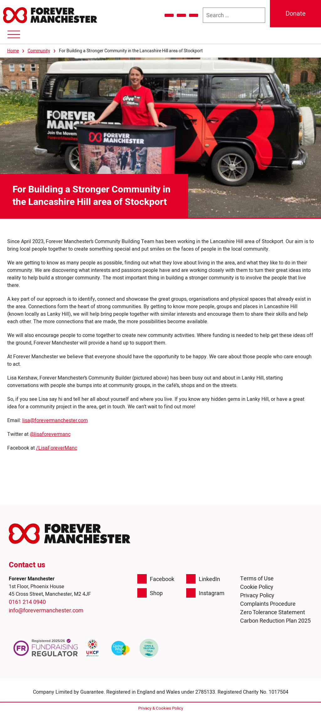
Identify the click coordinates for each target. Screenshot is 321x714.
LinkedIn (203, 579)
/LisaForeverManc (56, 447)
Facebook (155, 579)
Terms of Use (257, 578)
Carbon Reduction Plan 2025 (275, 621)
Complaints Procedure (268, 604)
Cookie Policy (256, 587)
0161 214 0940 (27, 602)
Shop (150, 593)
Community (39, 51)
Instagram (205, 593)
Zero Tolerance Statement (272, 612)
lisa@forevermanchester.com (55, 420)
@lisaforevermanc (50, 434)
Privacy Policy (257, 595)
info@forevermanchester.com (46, 610)
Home (13, 51)
